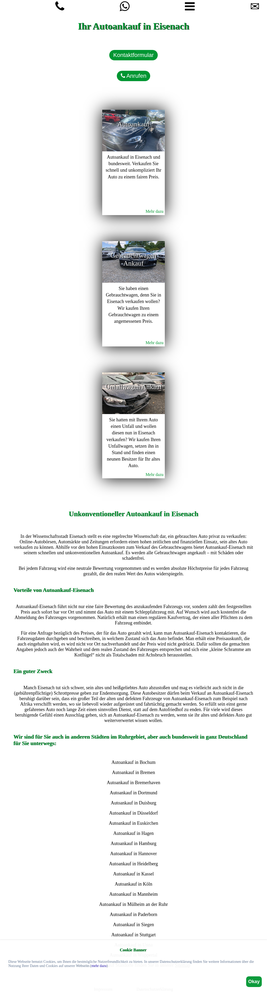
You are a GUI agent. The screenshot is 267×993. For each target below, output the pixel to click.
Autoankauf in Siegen (133, 924)
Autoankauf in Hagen (133, 833)
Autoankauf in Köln (133, 884)
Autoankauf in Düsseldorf (133, 813)
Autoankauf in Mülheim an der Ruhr (133, 904)
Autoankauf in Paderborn (133, 914)
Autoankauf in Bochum (133, 762)
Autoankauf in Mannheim (133, 894)
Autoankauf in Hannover (133, 853)
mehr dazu (99, 966)
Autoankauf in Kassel (133, 873)
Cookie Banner (133, 950)
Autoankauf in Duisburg (133, 802)
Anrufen (134, 76)
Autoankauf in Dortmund (133, 792)
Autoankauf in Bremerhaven (133, 782)
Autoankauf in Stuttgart (133, 934)
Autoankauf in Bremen (133, 772)
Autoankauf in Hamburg (133, 843)
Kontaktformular (133, 55)
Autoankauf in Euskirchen (133, 823)
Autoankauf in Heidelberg (133, 863)
